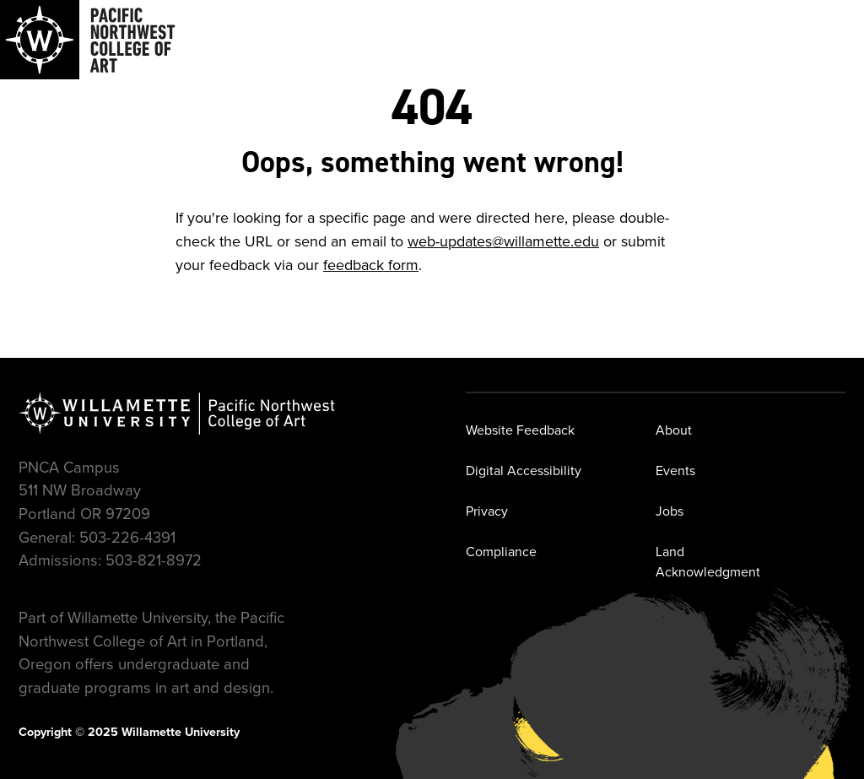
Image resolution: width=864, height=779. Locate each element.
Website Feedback (520, 430)
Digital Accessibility (523, 470)
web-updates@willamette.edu (503, 241)
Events (675, 470)
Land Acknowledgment (708, 562)
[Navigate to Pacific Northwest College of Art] (88, 39)
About (674, 430)
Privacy (487, 511)
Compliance (501, 551)
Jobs (669, 511)
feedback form (370, 265)
